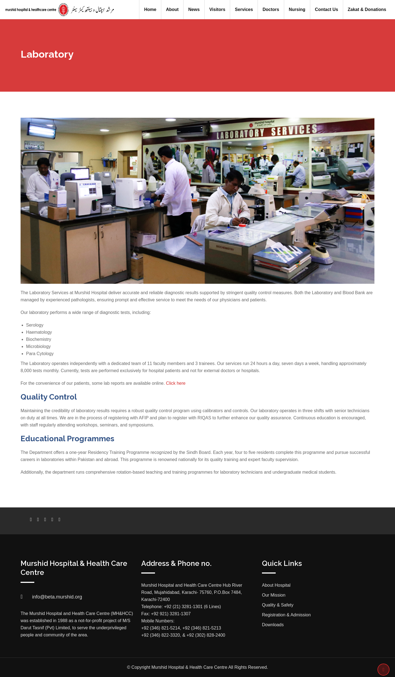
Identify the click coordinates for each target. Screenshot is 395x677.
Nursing (297, 9)
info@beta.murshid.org (57, 597)
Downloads (273, 624)
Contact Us (326, 9)
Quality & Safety (278, 605)
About (172, 9)
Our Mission (273, 595)
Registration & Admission (286, 615)
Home (150, 9)
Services (244, 9)
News (194, 9)
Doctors (271, 9)
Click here (175, 383)
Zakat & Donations (367, 9)
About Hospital (276, 585)
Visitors (217, 9)
